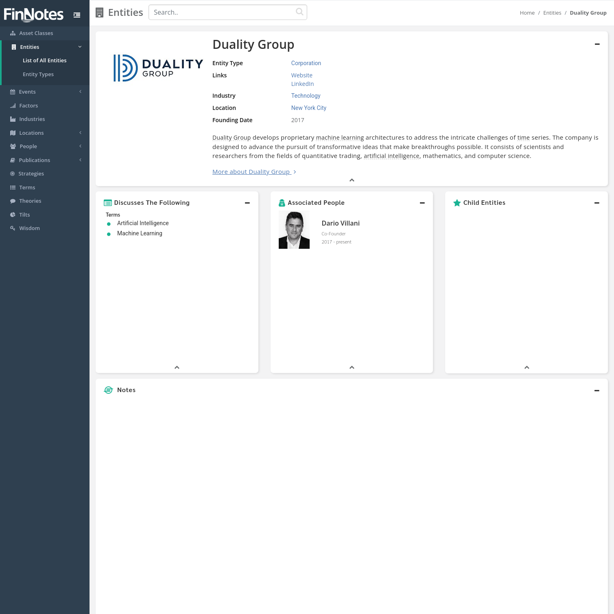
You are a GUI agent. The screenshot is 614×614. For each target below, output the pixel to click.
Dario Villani (341, 223)
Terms (344, 606)
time (524, 137)
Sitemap (278, 606)
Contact (369, 606)
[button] (177, 202)
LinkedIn (302, 84)
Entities (552, 12)
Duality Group (231, 137)
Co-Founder (334, 233)
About (252, 606)
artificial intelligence (392, 156)
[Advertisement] (542, 409)
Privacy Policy (312, 606)
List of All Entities (45, 60)
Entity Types (38, 74)
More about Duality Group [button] (251, 171)
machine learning (340, 137)
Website (301, 75)
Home (527, 12)
